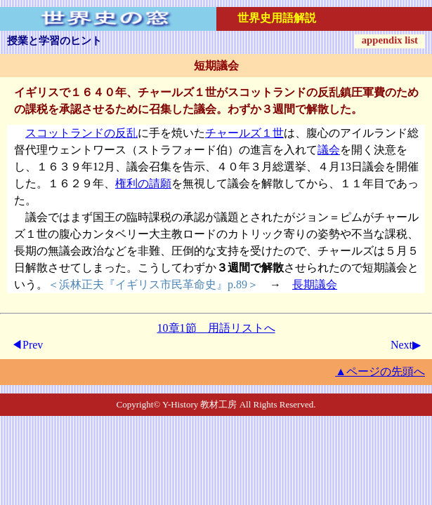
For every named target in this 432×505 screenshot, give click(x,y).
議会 (329, 150)
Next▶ (406, 345)
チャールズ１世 (244, 133)
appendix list (390, 40)
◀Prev (27, 345)
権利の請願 (143, 183)
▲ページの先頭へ (380, 371)
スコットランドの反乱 (81, 133)
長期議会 (314, 284)
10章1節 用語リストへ (216, 328)
